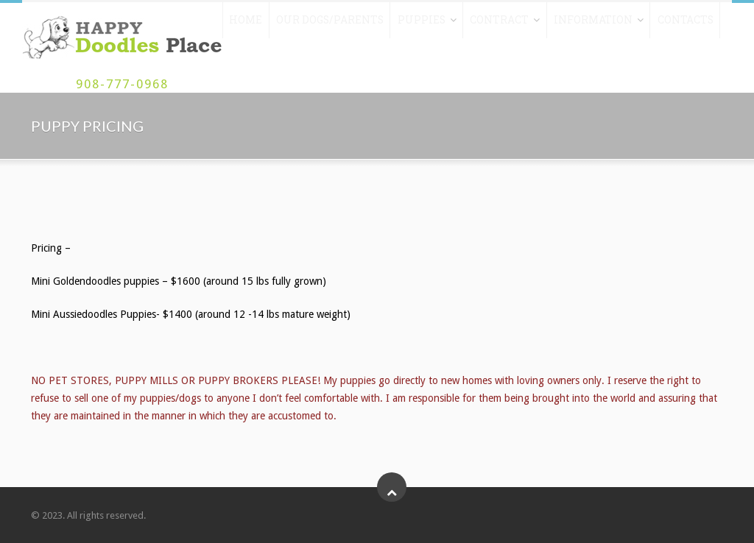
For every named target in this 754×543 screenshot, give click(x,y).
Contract (487, 24)
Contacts (662, 24)
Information (575, 24)
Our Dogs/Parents (325, 24)
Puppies (411, 24)
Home (246, 24)
